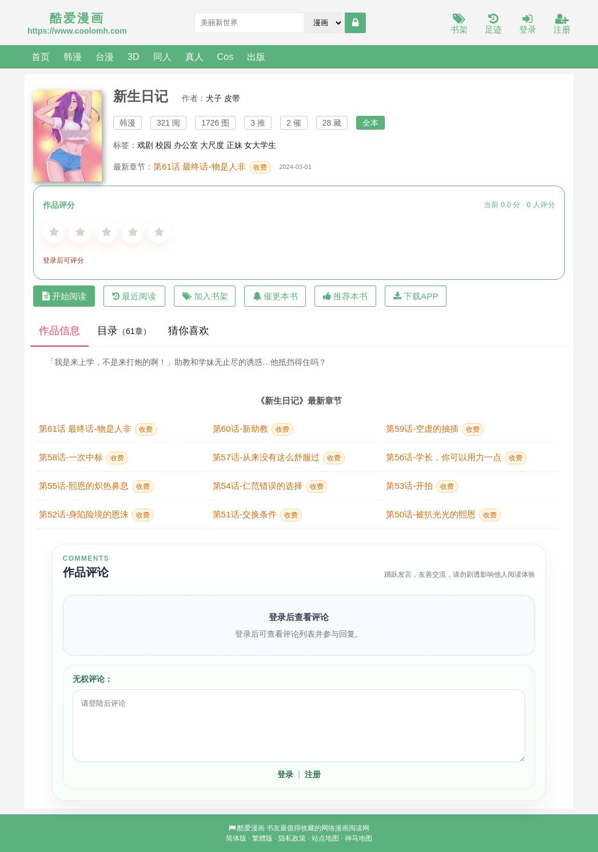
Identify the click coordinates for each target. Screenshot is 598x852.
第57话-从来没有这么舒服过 (279, 458)
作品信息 (59, 330)
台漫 (104, 56)
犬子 (214, 98)
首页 (40, 56)
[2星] (80, 232)
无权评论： (93, 679)
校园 (164, 145)
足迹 (493, 24)
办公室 (186, 145)
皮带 (232, 98)
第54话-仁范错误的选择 (270, 486)
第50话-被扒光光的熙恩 (443, 515)
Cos (225, 56)
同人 (162, 56)
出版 (256, 56)
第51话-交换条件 (257, 515)
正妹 (234, 145)
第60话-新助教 (253, 429)
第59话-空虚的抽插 (435, 429)
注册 (562, 24)
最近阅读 (134, 296)
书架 (459, 24)
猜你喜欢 (188, 330)
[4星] (132, 232)
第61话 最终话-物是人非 (212, 167)
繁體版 (262, 838)
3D (133, 56)
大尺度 (212, 145)
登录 (527, 24)
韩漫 (72, 56)
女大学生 (260, 145)
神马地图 (358, 838)
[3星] (106, 232)
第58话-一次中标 (83, 458)
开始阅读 (64, 296)
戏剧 (145, 145)
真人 (194, 56)
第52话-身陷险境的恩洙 (96, 515)
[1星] (54, 232)
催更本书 (275, 296)
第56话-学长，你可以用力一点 (456, 458)
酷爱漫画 (251, 828)
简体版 (236, 838)
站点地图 (325, 838)
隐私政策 (292, 838)
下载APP (415, 296)
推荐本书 (345, 296)
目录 (124, 330)
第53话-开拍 (422, 486)
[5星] (159, 232)
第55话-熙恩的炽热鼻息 (96, 486)
